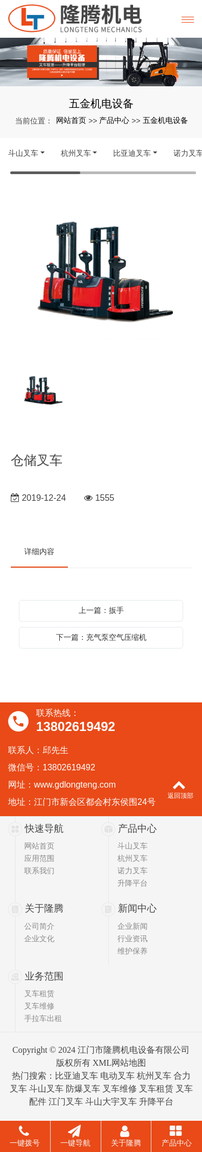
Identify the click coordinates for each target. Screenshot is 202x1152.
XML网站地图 (120, 1062)
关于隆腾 (44, 908)
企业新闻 (132, 926)
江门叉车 (65, 1101)
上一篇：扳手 (101, 610)
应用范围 (39, 858)
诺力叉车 (132, 870)
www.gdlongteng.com (75, 784)
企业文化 (39, 938)
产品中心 (114, 120)
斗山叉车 (23, 153)
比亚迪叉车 (132, 153)
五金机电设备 (165, 120)
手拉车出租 (43, 1018)
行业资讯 (132, 938)
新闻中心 (137, 908)
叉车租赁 (39, 993)
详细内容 (39, 551)
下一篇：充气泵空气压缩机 (101, 637)
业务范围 (44, 976)
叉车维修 (39, 1006)
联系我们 (39, 870)
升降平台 (132, 883)
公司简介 (39, 926)
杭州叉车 (76, 153)
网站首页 (71, 120)
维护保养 (132, 951)
